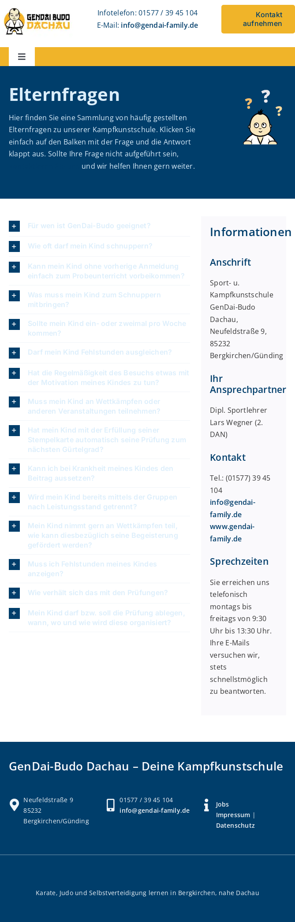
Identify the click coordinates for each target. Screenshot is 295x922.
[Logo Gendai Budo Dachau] (37, 9)
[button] (99, 226)
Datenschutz (235, 825)
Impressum (233, 815)
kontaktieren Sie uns (44, 166)
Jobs (222, 804)
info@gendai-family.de (159, 25)
